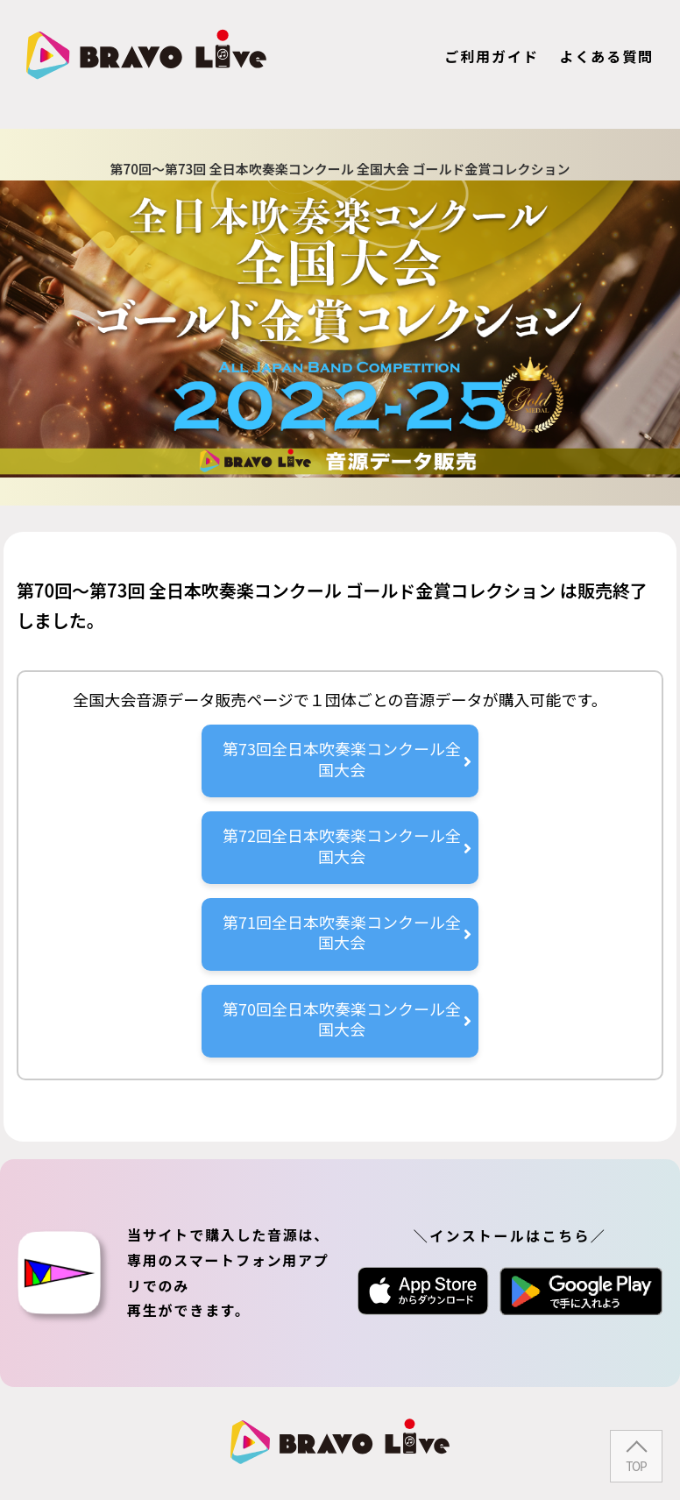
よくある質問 (606, 56)
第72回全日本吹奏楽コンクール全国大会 (347, 845)
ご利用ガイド (491, 56)
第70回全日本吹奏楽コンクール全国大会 (347, 1018)
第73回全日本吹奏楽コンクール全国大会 (347, 758)
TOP (636, 1466)
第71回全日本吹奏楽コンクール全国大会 (347, 931)
